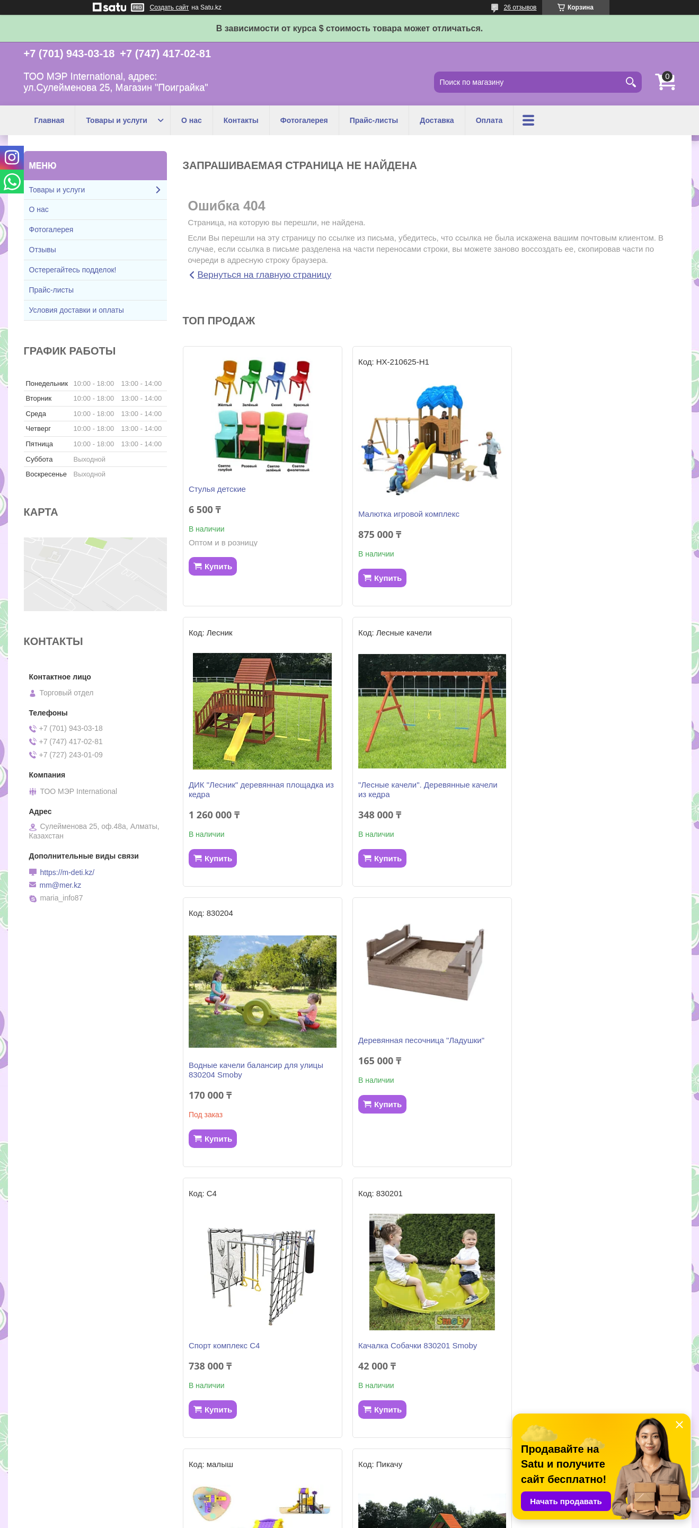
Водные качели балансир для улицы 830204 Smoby (423, 799)
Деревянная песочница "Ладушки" (587, 769)
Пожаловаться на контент (385, 1518)
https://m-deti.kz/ (67, 872)
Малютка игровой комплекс (406, 513)
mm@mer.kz (61, 885)
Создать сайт (169, 7)
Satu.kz (394, 1508)
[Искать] (631, 82)
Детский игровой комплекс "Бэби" (418, 1345)
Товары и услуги (116, 120)
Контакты (241, 120)
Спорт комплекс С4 (224, 1074)
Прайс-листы (374, 120)
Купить (218, 566)
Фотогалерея (304, 120)
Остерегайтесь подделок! (73, 270)
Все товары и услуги (425, 1457)
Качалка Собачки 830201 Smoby (415, 1074)
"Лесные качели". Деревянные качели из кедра (258, 799)
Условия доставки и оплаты (76, 310)
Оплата (489, 120)
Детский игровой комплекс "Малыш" (590, 1074)
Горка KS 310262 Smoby (568, 1345)
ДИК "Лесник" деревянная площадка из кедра (596, 518)
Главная (49, 120)
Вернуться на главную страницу (265, 275)
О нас (191, 120)
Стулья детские (217, 488)
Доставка (437, 120)
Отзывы (42, 249)
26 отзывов (519, 7)
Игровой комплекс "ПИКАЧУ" (242, 1345)
